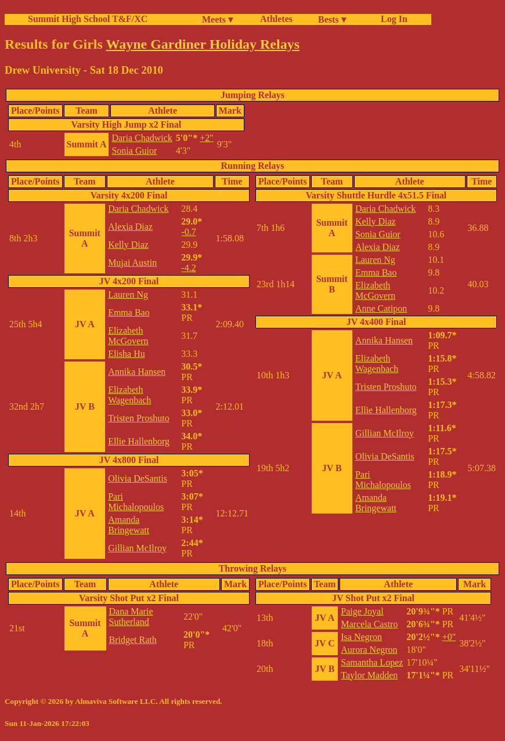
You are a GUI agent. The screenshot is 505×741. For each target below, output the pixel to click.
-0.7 (188, 232)
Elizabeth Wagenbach (129, 395)
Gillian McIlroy (137, 548)
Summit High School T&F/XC (87, 19)
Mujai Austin (132, 263)
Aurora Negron (369, 650)
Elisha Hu (126, 354)
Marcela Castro (369, 624)
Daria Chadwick (141, 138)
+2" (207, 138)
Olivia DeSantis (137, 478)
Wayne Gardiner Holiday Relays (203, 44)
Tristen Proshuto (138, 418)
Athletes (276, 19)
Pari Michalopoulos (136, 501)
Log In (391, 19)
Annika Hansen (136, 372)
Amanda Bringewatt (128, 525)
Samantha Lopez (372, 662)
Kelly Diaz (128, 245)
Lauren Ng (128, 294)
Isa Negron (361, 637)
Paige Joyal (362, 611)
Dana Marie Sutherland (131, 616)
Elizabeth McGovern (128, 336)
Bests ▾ (332, 19)
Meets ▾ (217, 19)
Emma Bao (129, 312)
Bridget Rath (133, 640)
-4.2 (188, 268)
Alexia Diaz (130, 227)
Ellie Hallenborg (138, 441)
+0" (449, 637)
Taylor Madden (369, 675)
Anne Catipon (381, 308)
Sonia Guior (134, 151)
